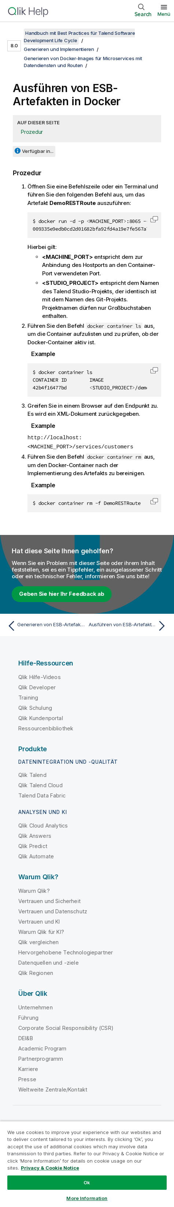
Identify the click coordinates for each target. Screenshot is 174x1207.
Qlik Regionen (35, 972)
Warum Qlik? (34, 890)
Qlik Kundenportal (40, 717)
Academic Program (42, 1048)
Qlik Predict (32, 845)
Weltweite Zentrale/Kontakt (52, 1089)
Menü (164, 14)
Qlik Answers (34, 835)
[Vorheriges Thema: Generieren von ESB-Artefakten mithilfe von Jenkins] (45, 625)
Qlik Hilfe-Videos (39, 676)
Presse (27, 1078)
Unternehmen (35, 1007)
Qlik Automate (36, 855)
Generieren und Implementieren (59, 49)
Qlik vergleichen (38, 941)
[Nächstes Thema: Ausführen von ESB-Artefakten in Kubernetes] (129, 625)
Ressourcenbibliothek (45, 727)
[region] (87, 1164)
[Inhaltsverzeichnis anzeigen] (14, 33)
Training (28, 697)
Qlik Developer (37, 686)
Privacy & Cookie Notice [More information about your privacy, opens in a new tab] (50, 1168)
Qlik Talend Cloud (40, 784)
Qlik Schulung (35, 707)
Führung (28, 1017)
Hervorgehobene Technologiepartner (65, 952)
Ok (87, 1182)
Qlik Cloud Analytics (43, 825)
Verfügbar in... (37, 151)
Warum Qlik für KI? (41, 931)
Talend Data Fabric (42, 795)
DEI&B (25, 1037)
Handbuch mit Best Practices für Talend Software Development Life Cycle (79, 36)
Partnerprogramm (40, 1058)
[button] (154, 219)
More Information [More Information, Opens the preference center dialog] (86, 1198)
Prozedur (32, 132)
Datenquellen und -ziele (48, 962)
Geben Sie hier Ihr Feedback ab (61, 593)
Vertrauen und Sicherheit (49, 900)
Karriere (28, 1068)
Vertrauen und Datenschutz (52, 910)
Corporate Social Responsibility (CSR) (66, 1027)
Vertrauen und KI (39, 921)
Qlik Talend (32, 774)
